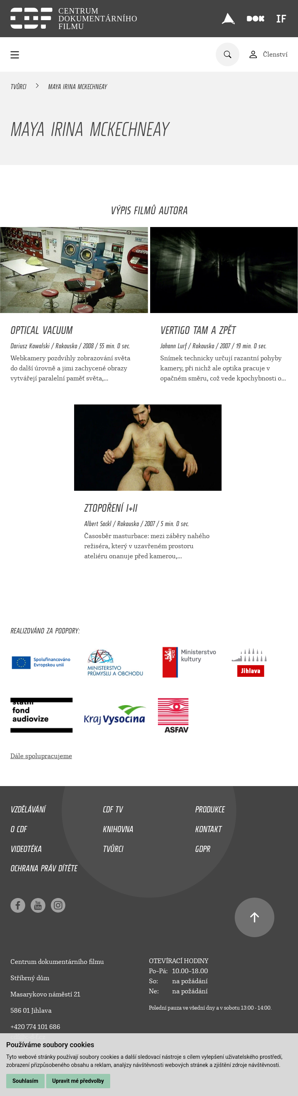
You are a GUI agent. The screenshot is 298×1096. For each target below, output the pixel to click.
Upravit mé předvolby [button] (78, 1081)
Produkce (210, 807)
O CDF (18, 827)
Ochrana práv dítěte (43, 866)
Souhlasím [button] (25, 1081)
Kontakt (208, 827)
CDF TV (113, 807)
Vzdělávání (27, 807)
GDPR (202, 847)
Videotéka (26, 847)
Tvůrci (18, 85)
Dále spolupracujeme (41, 756)
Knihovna (118, 827)
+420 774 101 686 (35, 1027)
